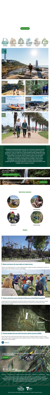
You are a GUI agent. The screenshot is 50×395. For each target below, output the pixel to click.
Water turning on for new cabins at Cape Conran (18, 264)
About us (3, 374)
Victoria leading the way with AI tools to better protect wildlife (22, 333)
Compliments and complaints (23, 374)
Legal (47, 374)
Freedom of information (38, 374)
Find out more (25, 28)
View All (7, 342)
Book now (43, 182)
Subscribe (5, 357)
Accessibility (11, 374)
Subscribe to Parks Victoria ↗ (11, 174)
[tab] (5, 42)
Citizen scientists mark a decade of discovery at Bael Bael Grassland (24, 298)
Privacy (3, 366)
